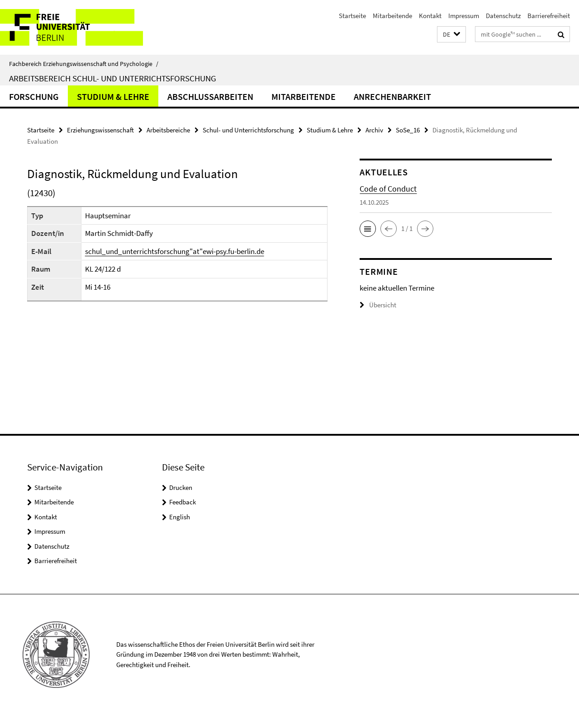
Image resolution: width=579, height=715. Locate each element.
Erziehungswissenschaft (100, 130)
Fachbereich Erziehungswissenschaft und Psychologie (83, 64)
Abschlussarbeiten (210, 96)
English (179, 517)
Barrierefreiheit (548, 15)
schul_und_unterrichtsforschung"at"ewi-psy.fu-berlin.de (174, 251)
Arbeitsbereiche (168, 130)
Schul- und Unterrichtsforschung (248, 130)
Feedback (182, 502)
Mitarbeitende (392, 15)
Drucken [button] (180, 487)
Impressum (463, 15)
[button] (451, 34)
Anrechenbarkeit (392, 96)
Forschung (34, 96)
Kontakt (430, 15)
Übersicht (378, 305)
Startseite (352, 15)
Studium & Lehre (113, 96)
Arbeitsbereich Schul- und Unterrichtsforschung (112, 78)
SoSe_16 (408, 130)
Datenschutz (503, 15)
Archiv (374, 130)
